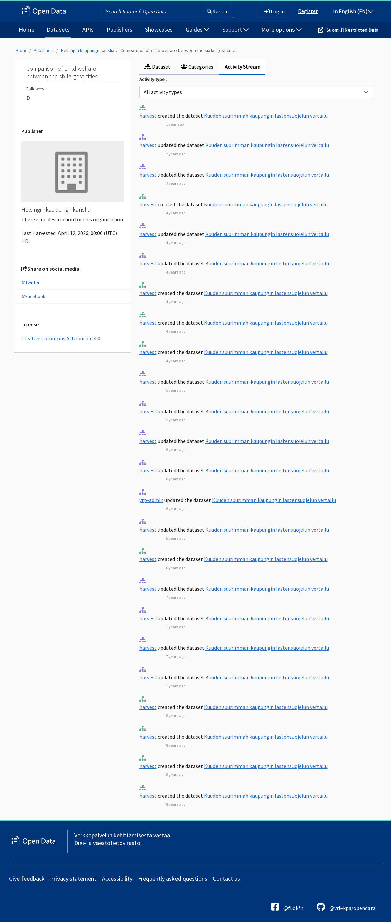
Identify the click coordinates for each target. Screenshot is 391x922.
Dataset (157, 66)
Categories (197, 66)
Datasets (58, 29)
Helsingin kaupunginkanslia (87, 50)
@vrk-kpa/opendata (346, 906)
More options (281, 29)
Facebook (33, 296)
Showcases (159, 29)
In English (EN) (353, 11)
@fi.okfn (287, 906)
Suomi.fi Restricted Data (352, 30)
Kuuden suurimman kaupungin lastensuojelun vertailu (266, 115)
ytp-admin (151, 500)
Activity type (152, 79)
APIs (88, 29)
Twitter (30, 282)
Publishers (119, 29)
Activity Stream (242, 66)
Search (217, 11)
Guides (197, 29)
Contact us (226, 878)
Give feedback (27, 878)
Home (26, 29)
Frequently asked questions (172, 878)
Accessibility (117, 878)
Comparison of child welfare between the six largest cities (179, 50)
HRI (25, 241)
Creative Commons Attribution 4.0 (60, 338)
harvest (148, 115)
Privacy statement (73, 878)
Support (235, 29)
